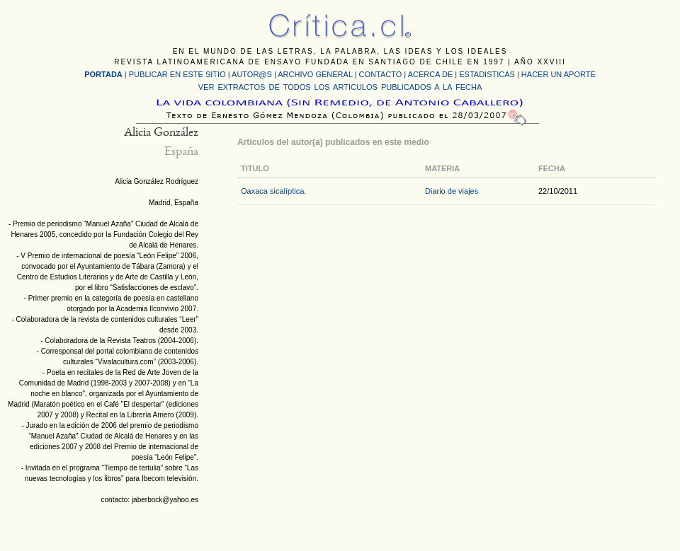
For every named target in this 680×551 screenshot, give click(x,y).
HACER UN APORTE (558, 74)
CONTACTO (380, 74)
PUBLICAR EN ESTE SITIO (177, 74)
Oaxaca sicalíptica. (273, 191)
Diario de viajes (451, 191)
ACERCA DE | (434, 74)
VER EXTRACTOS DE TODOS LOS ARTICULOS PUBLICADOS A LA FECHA (340, 87)
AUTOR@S (253, 74)
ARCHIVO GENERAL (315, 74)
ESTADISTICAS (487, 74)
